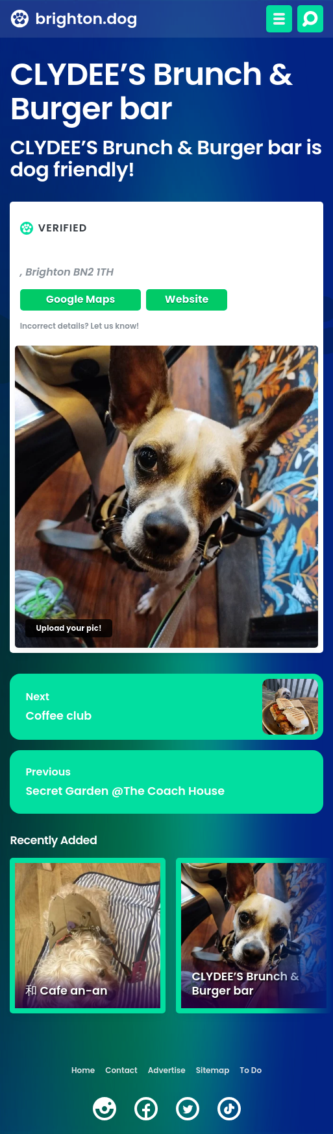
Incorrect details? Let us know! (80, 326)
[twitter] (187, 1108)
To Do (251, 1070)
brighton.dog (86, 18)
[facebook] (146, 1108)
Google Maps (81, 299)
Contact (121, 1070)
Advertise (167, 1070)
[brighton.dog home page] (20, 18)
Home (83, 1070)
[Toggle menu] (279, 18)
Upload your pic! (68, 627)
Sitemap (213, 1070)
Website (187, 299)
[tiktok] (229, 1108)
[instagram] (104, 1108)
